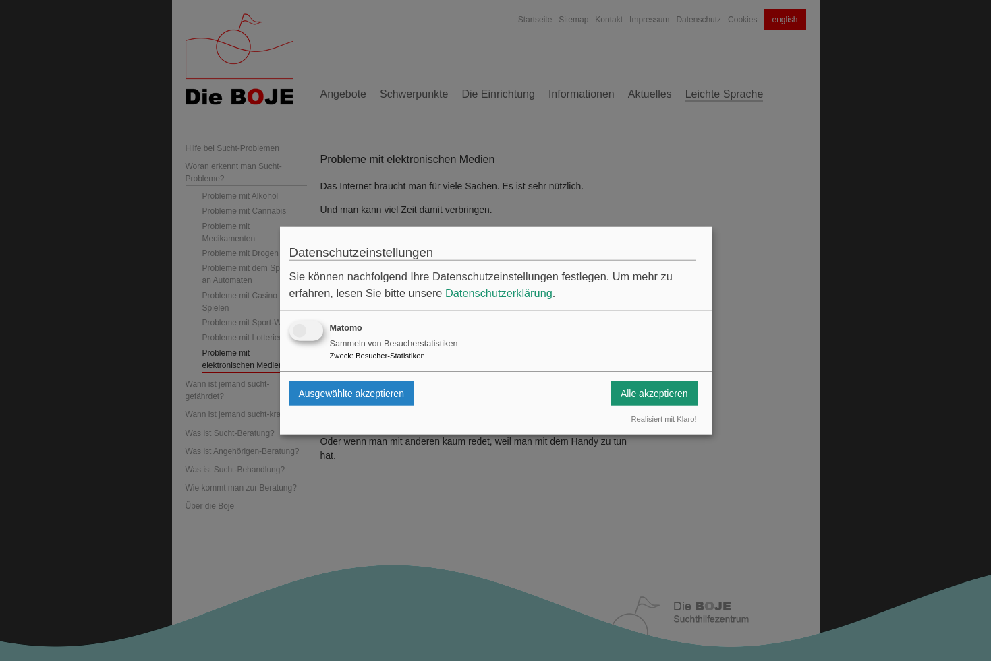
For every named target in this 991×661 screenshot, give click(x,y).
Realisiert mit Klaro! (664, 419)
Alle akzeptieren (654, 392)
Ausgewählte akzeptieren (351, 392)
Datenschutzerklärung (499, 293)
